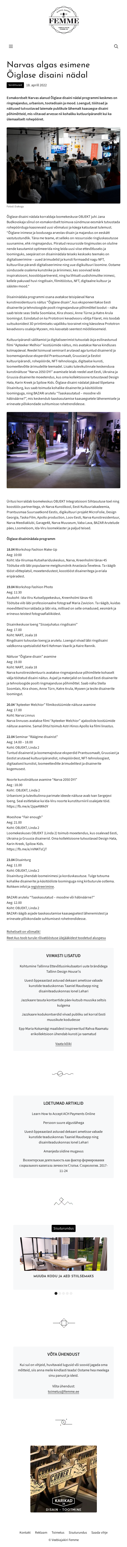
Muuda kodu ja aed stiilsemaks (63, 1276)
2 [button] (59, 1293)
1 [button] (56, 1293)
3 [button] (63, 1293)
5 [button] (71, 1293)
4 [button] (67, 1293)
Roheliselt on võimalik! (24, 931)
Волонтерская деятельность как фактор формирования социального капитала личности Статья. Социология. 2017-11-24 (63, 1165)
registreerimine (42, 886)
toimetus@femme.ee (63, 1391)
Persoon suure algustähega (63, 1122)
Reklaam (41, 1532)
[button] (116, 47)
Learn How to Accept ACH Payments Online (63, 1113)
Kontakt (25, 1532)
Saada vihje (99, 1532)
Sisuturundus (78, 1532)
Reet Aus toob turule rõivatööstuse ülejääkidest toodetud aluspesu (56, 937)
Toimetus (58, 1532)
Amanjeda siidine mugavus (64, 1151)
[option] (63, 1258)
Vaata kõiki (63, 1043)
